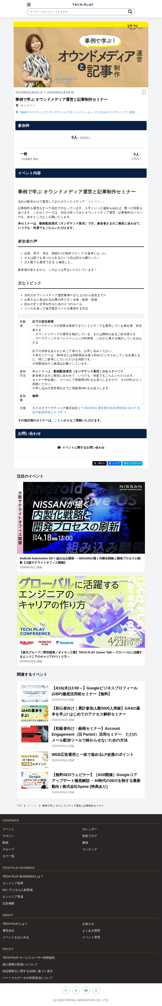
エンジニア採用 (13, 883)
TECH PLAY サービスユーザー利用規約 (29, 957)
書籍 (85, 842)
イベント (32, 805)
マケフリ (94, 201)
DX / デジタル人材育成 (18, 890)
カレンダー (89, 829)
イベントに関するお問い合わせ (81, 447)
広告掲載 (8, 903)
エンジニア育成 (13, 896)
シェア (114, 463)
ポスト (99, 463)
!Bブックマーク (132, 463)
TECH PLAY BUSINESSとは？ (23, 876)
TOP (19, 805)
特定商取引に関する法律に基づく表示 (28, 971)
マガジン (8, 835)
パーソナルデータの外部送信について (28, 977)
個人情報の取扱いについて (20, 964)
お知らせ (88, 923)
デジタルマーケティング (111, 112)
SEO (132, 112)
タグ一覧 (8, 856)
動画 (5, 842)
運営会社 (8, 930)
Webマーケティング (33, 112)
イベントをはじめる (16, 937)
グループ (8, 849)
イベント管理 (91, 937)
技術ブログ (89, 835)
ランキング (89, 849)
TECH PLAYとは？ (15, 923)
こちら (58, 420)
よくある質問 (91, 930)
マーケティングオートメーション (71, 112)
